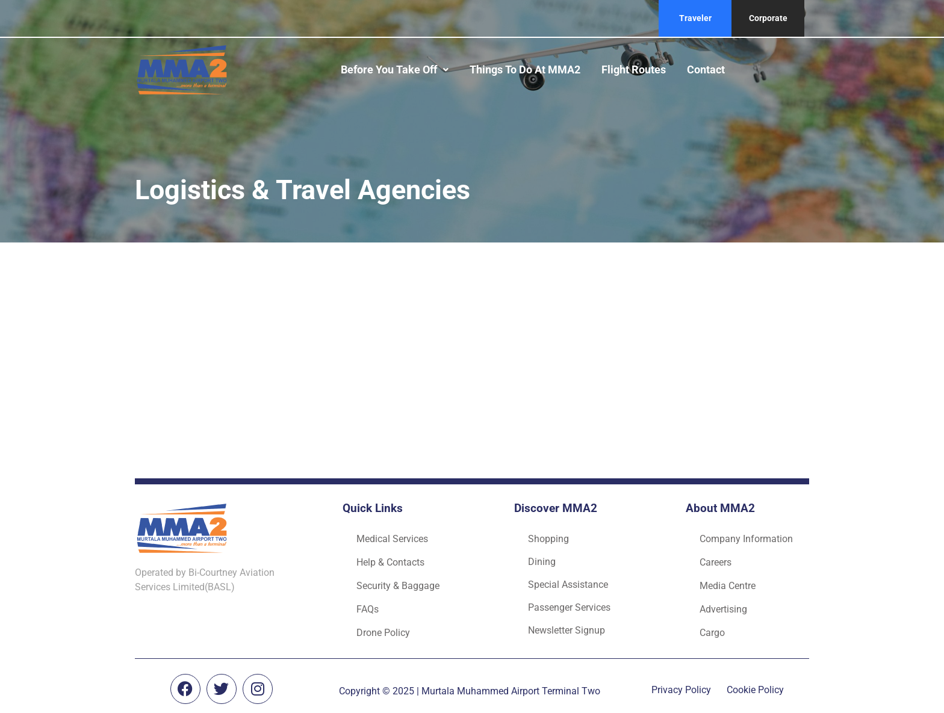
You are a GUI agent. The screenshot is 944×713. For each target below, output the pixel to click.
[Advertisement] (472, 357)
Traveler (695, 18)
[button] (395, 69)
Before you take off (395, 69)
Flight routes (633, 69)
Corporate (768, 18)
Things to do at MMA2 (525, 69)
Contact (706, 69)
